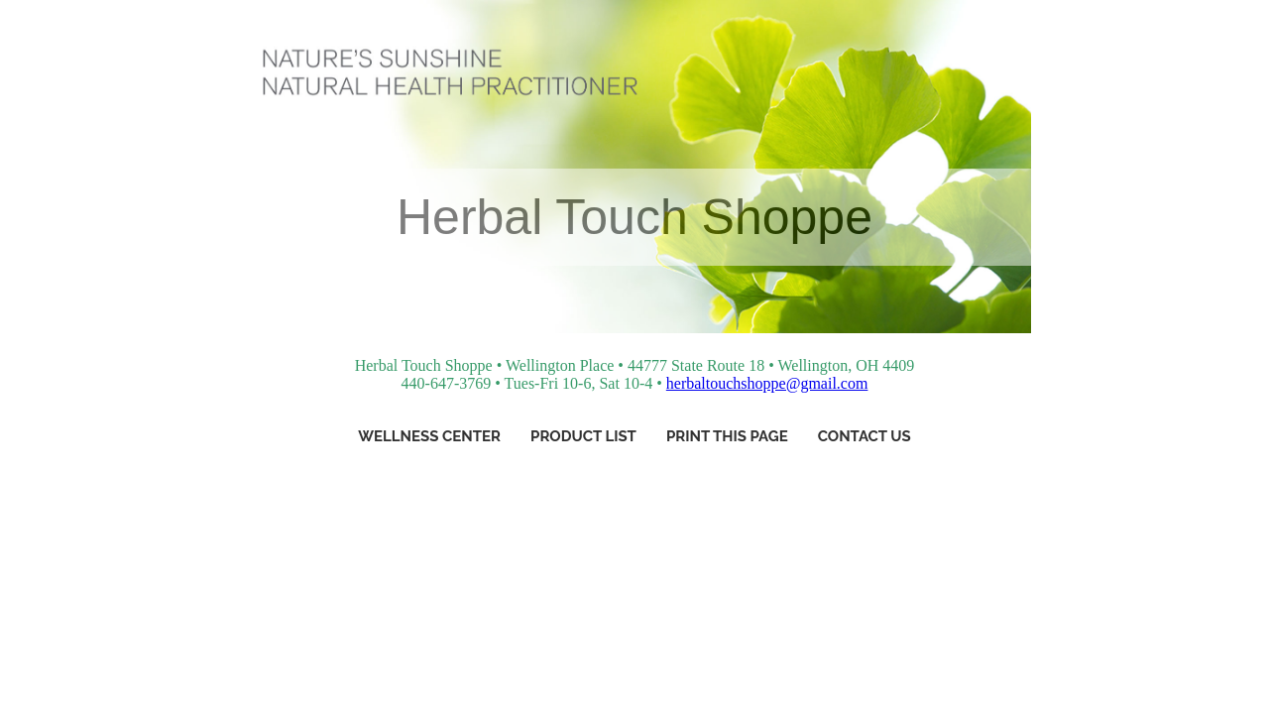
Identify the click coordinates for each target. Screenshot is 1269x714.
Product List (583, 436)
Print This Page (727, 436)
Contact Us (864, 436)
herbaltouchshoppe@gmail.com (767, 383)
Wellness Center (429, 436)
